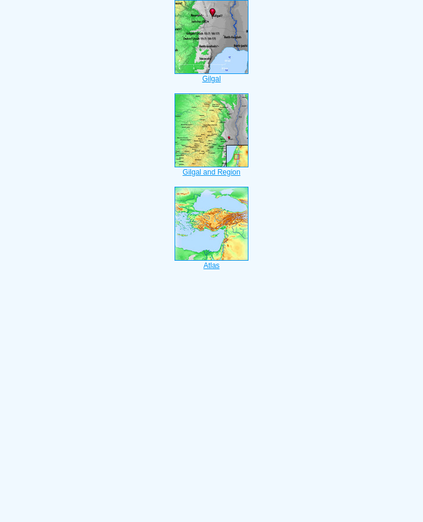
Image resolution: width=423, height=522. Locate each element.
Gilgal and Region (211, 168)
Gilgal (211, 75)
